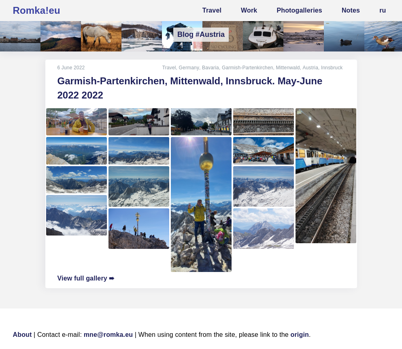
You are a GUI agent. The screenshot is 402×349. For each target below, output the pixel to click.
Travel (170, 68)
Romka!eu (36, 10)
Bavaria (210, 68)
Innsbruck (331, 68)
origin (300, 334)
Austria (310, 68)
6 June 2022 (71, 68)
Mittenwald (288, 68)
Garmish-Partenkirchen (248, 68)
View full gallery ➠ (86, 278)
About (22, 334)
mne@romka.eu (108, 334)
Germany (189, 68)
